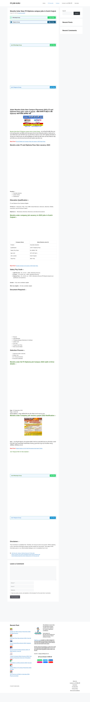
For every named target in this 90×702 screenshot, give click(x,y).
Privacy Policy (75, 688)
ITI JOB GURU (15, 3)
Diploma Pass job (25, 553)
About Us (75, 681)
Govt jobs (77, 3)
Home (44, 3)
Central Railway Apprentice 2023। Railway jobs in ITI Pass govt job (25, 555)
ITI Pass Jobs (50, 3)
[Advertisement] (33, 34)
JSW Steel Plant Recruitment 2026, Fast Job (20, 638)
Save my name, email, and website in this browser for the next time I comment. (31, 593)
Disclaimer (75, 684)
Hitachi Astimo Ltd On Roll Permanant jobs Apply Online (29, 448)
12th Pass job (14, 553)
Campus (57, 3)
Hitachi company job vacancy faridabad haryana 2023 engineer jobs (25, 554)
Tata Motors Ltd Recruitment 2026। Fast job (21, 662)
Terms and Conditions (75, 690)
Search (64, 11)
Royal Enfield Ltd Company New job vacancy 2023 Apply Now (31, 141)
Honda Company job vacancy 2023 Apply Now (27, 265)
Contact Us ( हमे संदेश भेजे (67, 3)
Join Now (51, 17)
